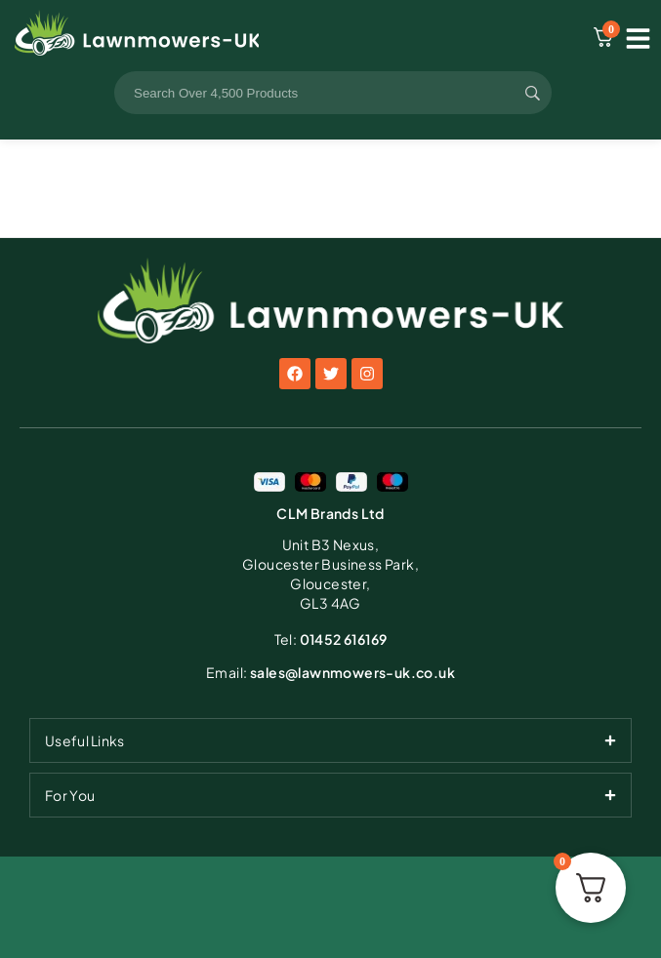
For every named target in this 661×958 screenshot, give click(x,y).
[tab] (330, 740)
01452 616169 (331, 639)
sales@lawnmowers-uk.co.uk (330, 672)
